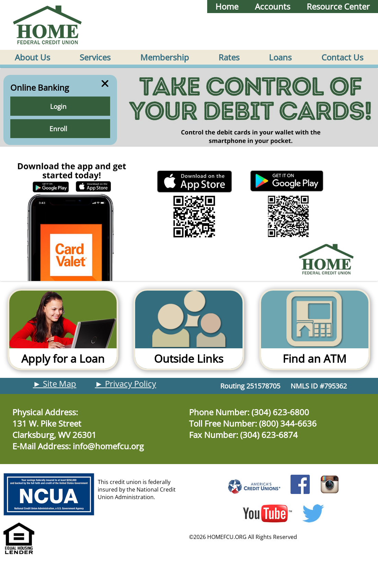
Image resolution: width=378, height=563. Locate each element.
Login (60, 106)
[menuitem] (32, 57)
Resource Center (338, 6)
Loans (280, 57)
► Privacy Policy (125, 384)
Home (226, 6)
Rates (228, 57)
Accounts (272, 6)
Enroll (60, 129)
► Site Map (54, 384)
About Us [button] (32, 57)
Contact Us (342, 57)
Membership (164, 57)
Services (95, 57)
